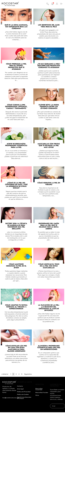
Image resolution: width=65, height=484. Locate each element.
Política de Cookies (23, 394)
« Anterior (5, 374)
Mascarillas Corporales (39, 389)
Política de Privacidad (23, 391)
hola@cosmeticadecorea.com (10, 397)
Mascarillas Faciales (41, 392)
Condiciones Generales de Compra (24, 398)
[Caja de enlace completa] (16, 27)
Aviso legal (20, 389)
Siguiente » (28, 374)
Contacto (20, 386)
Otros (37, 395)
